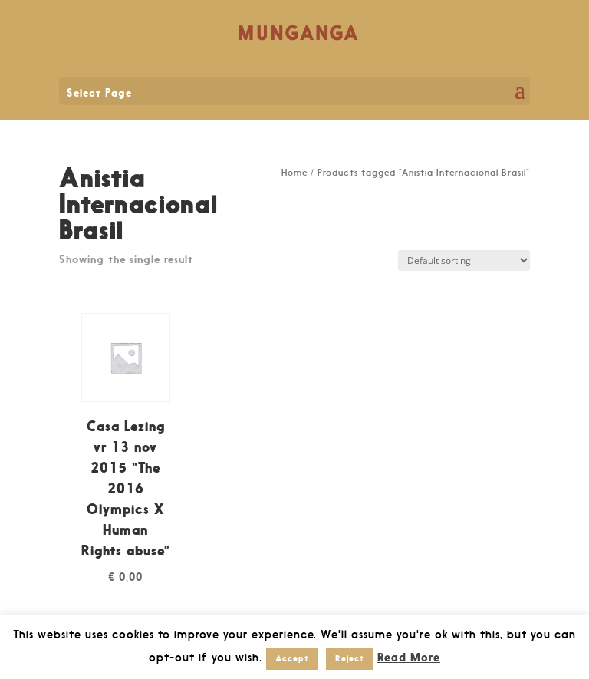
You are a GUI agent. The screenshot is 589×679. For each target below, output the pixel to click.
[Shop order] (464, 260)
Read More (408, 657)
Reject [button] (349, 658)
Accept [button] (292, 658)
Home (294, 172)
